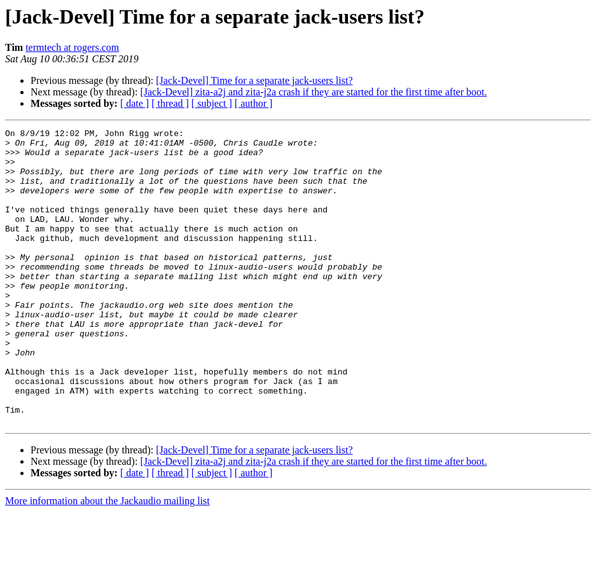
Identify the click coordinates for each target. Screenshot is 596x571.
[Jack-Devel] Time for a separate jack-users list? (254, 80)
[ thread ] (170, 103)
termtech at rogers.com (72, 47)
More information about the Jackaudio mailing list (107, 559)
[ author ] (254, 103)
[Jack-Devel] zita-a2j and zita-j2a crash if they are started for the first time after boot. (313, 91)
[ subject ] (211, 103)
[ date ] (134, 103)
